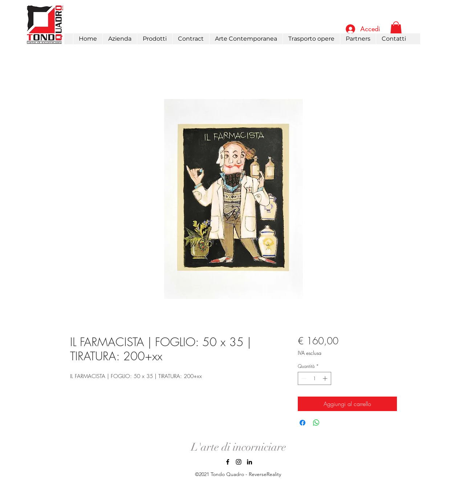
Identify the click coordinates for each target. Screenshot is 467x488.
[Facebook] (227, 462)
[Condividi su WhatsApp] (316, 422)
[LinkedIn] (249, 462)
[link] (396, 28)
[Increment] (325, 378)
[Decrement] (303, 378)
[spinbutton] (314, 378)
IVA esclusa (309, 353)
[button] (154, 38)
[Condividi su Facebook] (302, 422)
